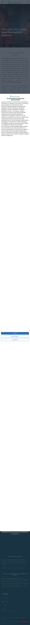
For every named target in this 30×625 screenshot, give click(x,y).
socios (12, 101)
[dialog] (15, 312)
